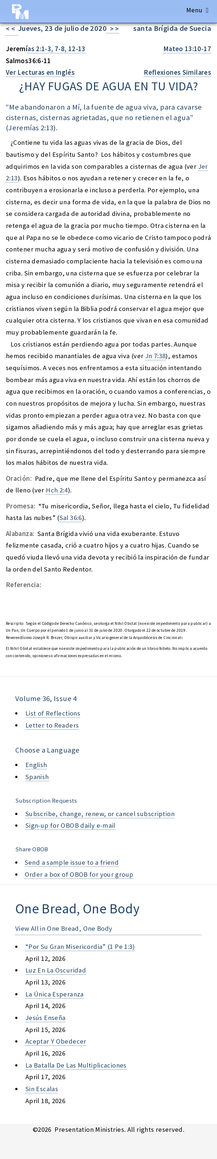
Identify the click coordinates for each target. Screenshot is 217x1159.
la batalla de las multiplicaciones (76, 1065)
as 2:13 (43, 127)
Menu (194, 10)
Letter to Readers (52, 725)
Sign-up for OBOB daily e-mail (70, 825)
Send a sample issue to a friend (72, 862)
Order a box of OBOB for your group (79, 874)
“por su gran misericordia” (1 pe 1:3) (80, 946)
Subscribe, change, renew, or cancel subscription (100, 814)
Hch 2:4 (57, 490)
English (36, 765)
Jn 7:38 (155, 356)
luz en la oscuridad (55, 970)
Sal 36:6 (71, 517)
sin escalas (41, 1089)
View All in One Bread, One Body (63, 928)
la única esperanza (54, 994)
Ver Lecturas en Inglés (40, 72)
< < (12, 29)
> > (113, 29)
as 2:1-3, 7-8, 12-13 (56, 49)
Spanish (37, 777)
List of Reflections (52, 713)
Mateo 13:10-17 (187, 49)
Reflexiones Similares (177, 72)
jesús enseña (45, 1017)
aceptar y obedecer (55, 1041)
